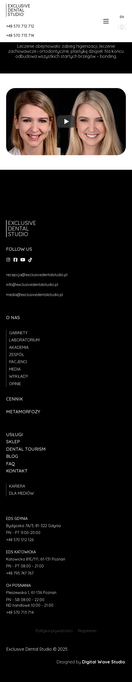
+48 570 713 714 (20, 35)
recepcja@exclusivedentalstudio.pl (36, 274)
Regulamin (87, 630)
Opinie (15, 383)
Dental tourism (26, 449)
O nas (13, 317)
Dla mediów (21, 493)
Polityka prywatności (54, 630)
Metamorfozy (23, 411)
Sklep (13, 441)
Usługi (14, 434)
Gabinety (18, 332)
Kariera (17, 486)
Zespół (16, 354)
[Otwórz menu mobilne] (106, 21)
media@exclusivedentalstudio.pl (34, 294)
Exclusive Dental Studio (19, 10)
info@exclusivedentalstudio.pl (32, 284)
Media (15, 369)
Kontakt (17, 471)
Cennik (14, 399)
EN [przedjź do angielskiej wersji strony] (122, 17)
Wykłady (18, 376)
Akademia (19, 347)
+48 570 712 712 (20, 26)
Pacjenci (18, 361)
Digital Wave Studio (103, 661)
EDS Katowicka (21, 552)
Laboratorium (24, 339)
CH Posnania (18, 585)
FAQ (10, 463)
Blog (12, 456)
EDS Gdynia (17, 518)
